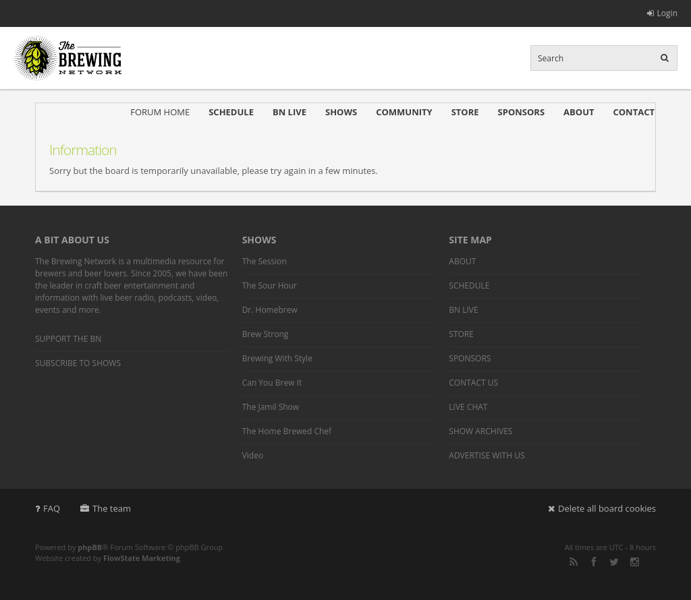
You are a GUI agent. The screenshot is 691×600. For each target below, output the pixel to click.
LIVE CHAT (468, 407)
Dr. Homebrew (270, 310)
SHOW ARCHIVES (480, 431)
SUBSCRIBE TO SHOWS (78, 363)
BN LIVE (289, 112)
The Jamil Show (270, 407)
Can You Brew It (272, 382)
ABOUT (578, 112)
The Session (264, 261)
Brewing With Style (277, 358)
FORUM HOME (160, 112)
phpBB (90, 547)
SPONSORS (521, 112)
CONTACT (634, 112)
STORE (465, 112)
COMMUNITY (404, 112)
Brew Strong (265, 334)
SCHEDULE (231, 112)
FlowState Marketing (141, 558)
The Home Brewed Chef (286, 431)
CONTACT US (473, 382)
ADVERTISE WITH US (486, 455)
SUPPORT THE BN (68, 338)
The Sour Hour (269, 285)
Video (252, 455)
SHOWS (341, 112)
